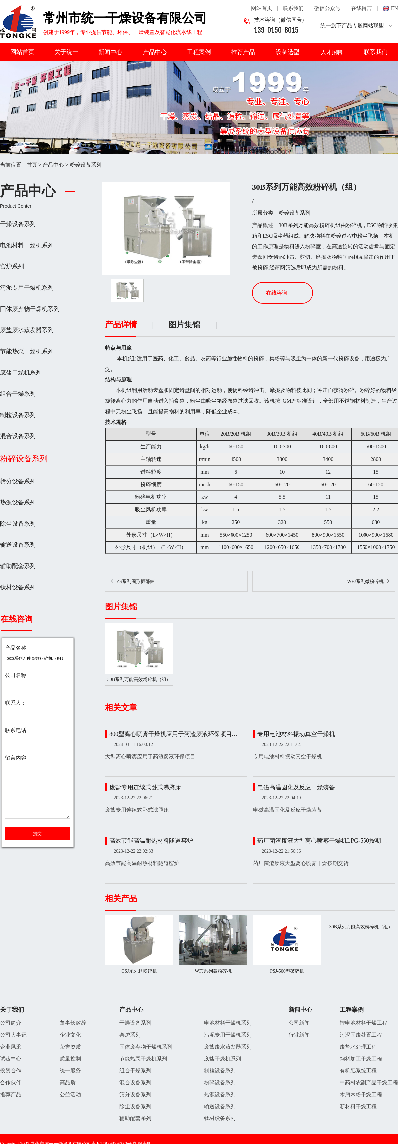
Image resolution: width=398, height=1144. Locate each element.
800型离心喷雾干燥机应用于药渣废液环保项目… (173, 734)
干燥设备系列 (18, 224)
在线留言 (361, 8)
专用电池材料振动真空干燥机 (296, 734)
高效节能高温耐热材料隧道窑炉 (151, 840)
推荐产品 (243, 52)
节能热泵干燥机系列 (27, 351)
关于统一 (66, 52)
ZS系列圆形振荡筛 (135, 581)
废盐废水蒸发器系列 (27, 330)
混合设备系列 (18, 436)
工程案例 (199, 52)
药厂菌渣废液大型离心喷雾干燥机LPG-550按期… (322, 840)
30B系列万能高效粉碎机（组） (361, 926)
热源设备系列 (18, 502)
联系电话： (18, 730)
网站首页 (261, 8)
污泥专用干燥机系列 (27, 287)
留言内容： (18, 758)
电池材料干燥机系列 (27, 245)
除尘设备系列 (18, 523)
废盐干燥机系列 (21, 372)
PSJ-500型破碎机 (287, 971)
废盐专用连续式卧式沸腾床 (145, 787)
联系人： (15, 703)
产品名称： (18, 648)
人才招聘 (331, 52)
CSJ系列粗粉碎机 (139, 971)
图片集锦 (184, 325)
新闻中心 (110, 52)
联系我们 (293, 8)
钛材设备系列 (18, 587)
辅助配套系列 (18, 566)
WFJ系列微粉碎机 (365, 581)
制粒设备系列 (18, 415)
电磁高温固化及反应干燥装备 (296, 787)
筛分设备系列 (18, 481)
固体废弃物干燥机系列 (30, 309)
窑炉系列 (12, 266)
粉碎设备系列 (85, 165)
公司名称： (18, 675)
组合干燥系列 (18, 393)
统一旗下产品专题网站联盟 (356, 25)
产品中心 (155, 52)
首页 (32, 165)
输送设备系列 (18, 545)
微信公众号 (327, 8)
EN (394, 8)
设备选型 (287, 52)
